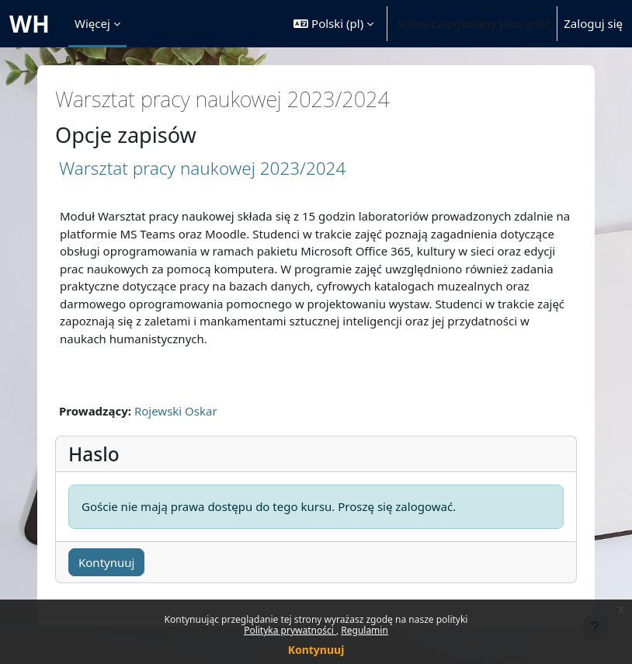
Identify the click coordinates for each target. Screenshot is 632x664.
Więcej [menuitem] (92, 23)
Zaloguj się (593, 23)
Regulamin (364, 630)
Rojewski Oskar (175, 411)
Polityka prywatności (290, 630)
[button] (333, 23)
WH (29, 24)
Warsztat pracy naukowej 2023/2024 (202, 168)
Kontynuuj (316, 649)
